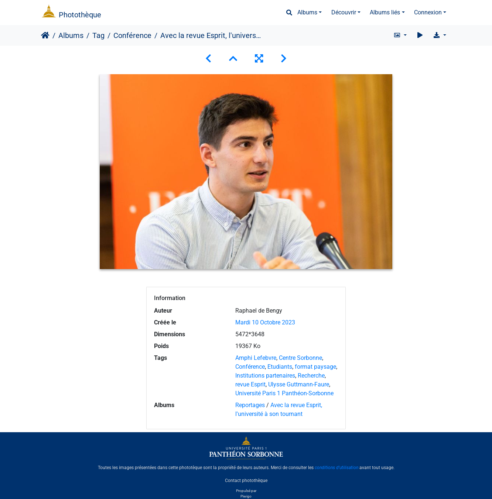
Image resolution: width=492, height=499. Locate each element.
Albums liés (385, 12)
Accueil (45, 35)
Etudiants (279, 366)
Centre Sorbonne (300, 357)
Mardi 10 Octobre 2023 (265, 322)
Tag (98, 35)
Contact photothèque (246, 480)
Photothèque (80, 14)
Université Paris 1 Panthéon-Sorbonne (284, 393)
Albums (307, 12)
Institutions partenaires (265, 375)
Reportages (250, 405)
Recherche (311, 375)
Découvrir (343, 12)
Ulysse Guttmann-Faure (298, 384)
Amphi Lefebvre (255, 357)
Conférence (132, 35)
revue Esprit (250, 384)
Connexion (428, 12)
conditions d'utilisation (336, 467)
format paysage (315, 366)
